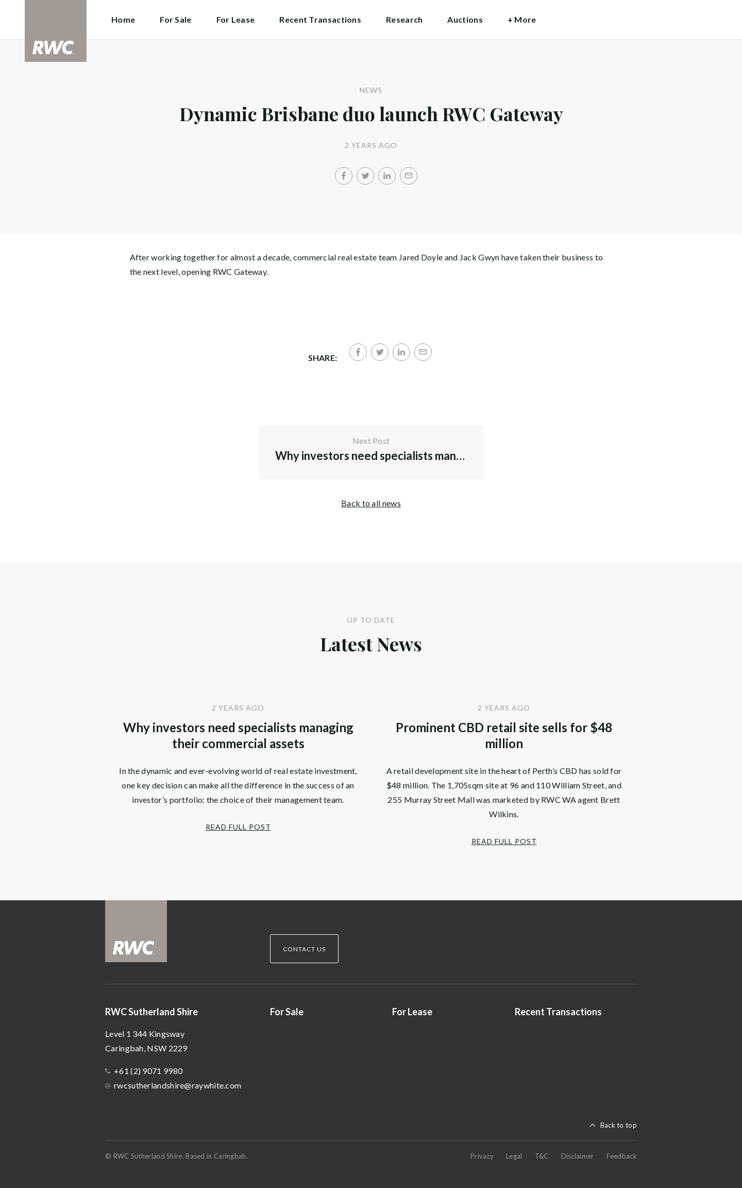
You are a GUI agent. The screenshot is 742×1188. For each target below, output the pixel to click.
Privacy (482, 1156)
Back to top (618, 1125)
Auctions (464, 19)
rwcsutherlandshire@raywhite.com (177, 1085)
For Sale (175, 19)
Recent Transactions (320, 19)
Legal (514, 1156)
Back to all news (371, 503)
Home (123, 19)
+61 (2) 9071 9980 (148, 1071)
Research (404, 19)
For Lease (235, 19)
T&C (542, 1156)
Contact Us (304, 949)
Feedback (621, 1156)
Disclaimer (577, 1156)
